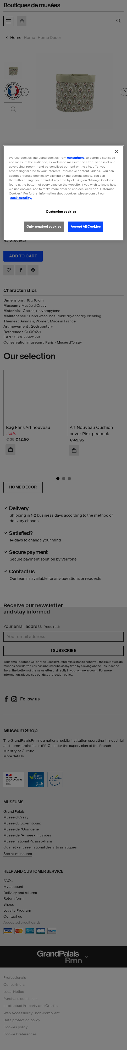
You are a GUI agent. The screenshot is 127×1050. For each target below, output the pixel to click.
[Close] (116, 151)
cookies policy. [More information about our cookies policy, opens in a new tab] (21, 197)
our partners (75, 157)
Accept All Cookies (86, 226)
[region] (63, 192)
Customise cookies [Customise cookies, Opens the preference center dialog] (61, 211)
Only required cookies (43, 226)
